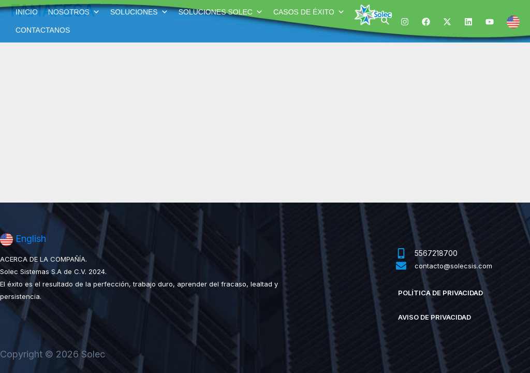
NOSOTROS (74, 12)
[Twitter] (447, 22)
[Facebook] (426, 22)
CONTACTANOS (43, 30)
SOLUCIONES (139, 12)
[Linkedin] (468, 22)
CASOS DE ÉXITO (309, 12)
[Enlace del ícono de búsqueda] (385, 21)
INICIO (27, 12)
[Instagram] (405, 22)
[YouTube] (489, 22)
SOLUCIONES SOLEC (221, 12)
